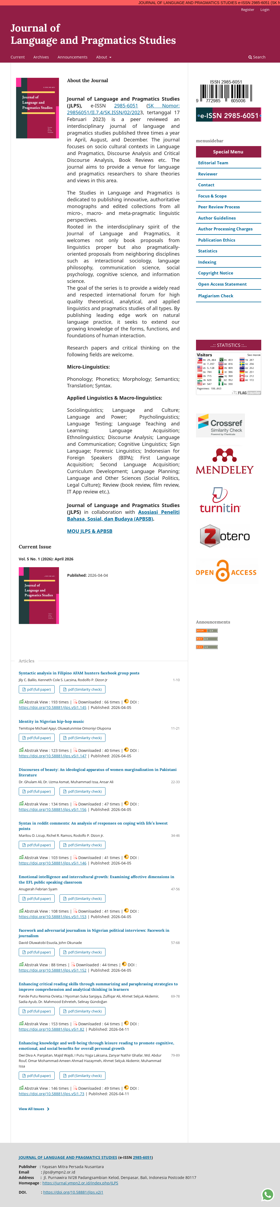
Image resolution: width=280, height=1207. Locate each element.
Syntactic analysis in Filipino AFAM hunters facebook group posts (79, 673)
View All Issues (31, 1108)
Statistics (207, 251)
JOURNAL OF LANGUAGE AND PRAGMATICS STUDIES (68, 1157)
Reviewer (207, 174)
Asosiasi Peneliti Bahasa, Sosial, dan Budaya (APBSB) (123, 515)
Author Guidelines (217, 218)
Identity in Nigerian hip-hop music (51, 721)
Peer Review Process (219, 206)
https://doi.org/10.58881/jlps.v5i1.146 (52, 863)
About (102, 57)
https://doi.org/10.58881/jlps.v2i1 (73, 1192)
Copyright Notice (215, 273)
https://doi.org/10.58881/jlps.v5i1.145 (52, 707)
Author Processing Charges (225, 228)
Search (257, 57)
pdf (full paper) (38, 689)
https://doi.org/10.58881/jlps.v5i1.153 (52, 916)
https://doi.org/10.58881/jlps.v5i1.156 (52, 809)
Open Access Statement (222, 284)
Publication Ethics (216, 240)
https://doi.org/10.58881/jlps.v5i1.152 (52, 970)
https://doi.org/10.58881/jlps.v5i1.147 (52, 755)
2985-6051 (126, 105)
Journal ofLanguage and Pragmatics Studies (93, 34)
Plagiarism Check (215, 295)
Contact (206, 184)
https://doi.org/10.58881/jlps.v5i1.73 (51, 1093)
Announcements (73, 57)
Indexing (207, 262)
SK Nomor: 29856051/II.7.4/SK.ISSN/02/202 (123, 109)
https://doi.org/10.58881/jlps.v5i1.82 (51, 1029)
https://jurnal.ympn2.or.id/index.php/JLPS (80, 1183)
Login (264, 9)
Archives (41, 57)
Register (247, 9)
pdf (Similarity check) (84, 689)
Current (18, 57)
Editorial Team (213, 162)
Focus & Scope (212, 196)
